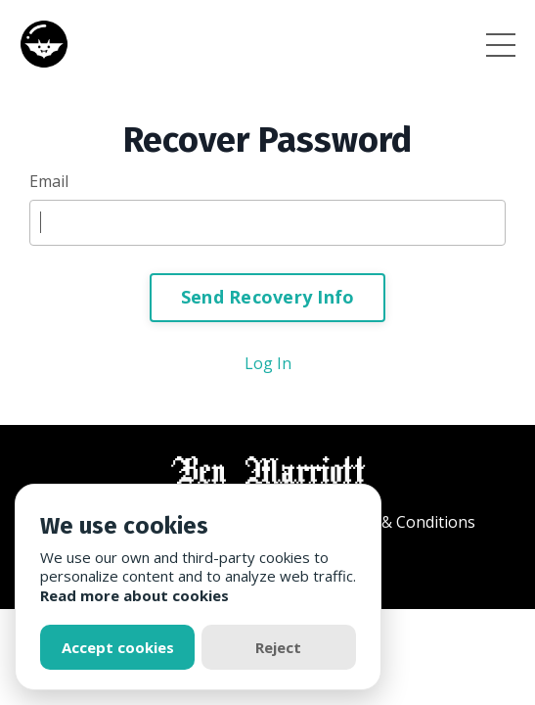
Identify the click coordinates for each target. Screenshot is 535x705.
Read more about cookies (134, 595)
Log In (268, 363)
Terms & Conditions (402, 522)
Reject (278, 647)
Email (48, 181)
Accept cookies (118, 647)
